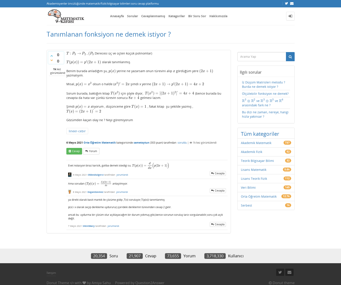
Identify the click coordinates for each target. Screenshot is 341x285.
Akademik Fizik (251, 152)
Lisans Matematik (253, 170)
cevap (76, 151)
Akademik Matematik (256, 143)
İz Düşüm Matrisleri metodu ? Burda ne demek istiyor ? (263, 84)
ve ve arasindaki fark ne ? (262, 102)
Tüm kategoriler (260, 133)
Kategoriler (176, 16)
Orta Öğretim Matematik (100, 142)
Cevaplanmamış (153, 16)
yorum (93, 151)
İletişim (51, 273)
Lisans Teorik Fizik (254, 178)
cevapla (220, 173)
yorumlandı (122, 174)
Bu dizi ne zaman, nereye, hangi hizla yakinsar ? (265, 114)
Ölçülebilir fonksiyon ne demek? (265, 94)
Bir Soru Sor (197, 16)
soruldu (182, 142)
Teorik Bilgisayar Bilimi (257, 161)
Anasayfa (117, 16)
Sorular (132, 16)
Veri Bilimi (248, 187)
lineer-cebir (77, 131)
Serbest (246, 205)
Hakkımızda (218, 16)
